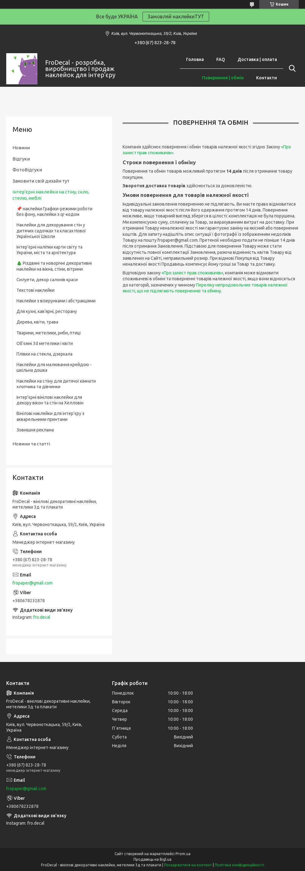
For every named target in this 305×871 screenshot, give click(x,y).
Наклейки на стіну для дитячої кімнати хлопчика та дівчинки (56, 384)
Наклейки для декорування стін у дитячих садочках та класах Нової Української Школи (51, 230)
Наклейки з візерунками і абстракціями (56, 300)
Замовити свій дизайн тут (40, 181)
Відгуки (21, 158)
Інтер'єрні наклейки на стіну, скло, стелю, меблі (50, 195)
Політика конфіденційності (239, 865)
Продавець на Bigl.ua (152, 859)
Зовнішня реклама (35, 429)
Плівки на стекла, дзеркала (44, 354)
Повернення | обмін (223, 77)
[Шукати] (291, 68)
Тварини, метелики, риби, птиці (48, 332)
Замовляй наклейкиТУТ (176, 16)
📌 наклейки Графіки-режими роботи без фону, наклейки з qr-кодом (54, 211)
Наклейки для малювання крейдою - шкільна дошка (54, 367)
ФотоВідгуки (27, 169)
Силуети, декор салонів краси (47, 279)
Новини (21, 147)
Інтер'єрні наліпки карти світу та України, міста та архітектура (49, 250)
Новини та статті (31, 443)
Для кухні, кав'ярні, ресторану (46, 311)
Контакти (266, 77)
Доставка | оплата (257, 59)
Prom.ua (183, 854)
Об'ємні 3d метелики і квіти (44, 343)
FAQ (220, 59)
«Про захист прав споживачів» (192, 272)
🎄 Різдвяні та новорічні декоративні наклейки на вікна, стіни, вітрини (54, 266)
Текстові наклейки (35, 290)
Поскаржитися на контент (188, 865)
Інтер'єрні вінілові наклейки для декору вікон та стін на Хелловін (49, 400)
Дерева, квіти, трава (37, 321)
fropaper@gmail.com (32, 582)
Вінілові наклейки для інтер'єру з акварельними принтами (50, 416)
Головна (195, 59)
